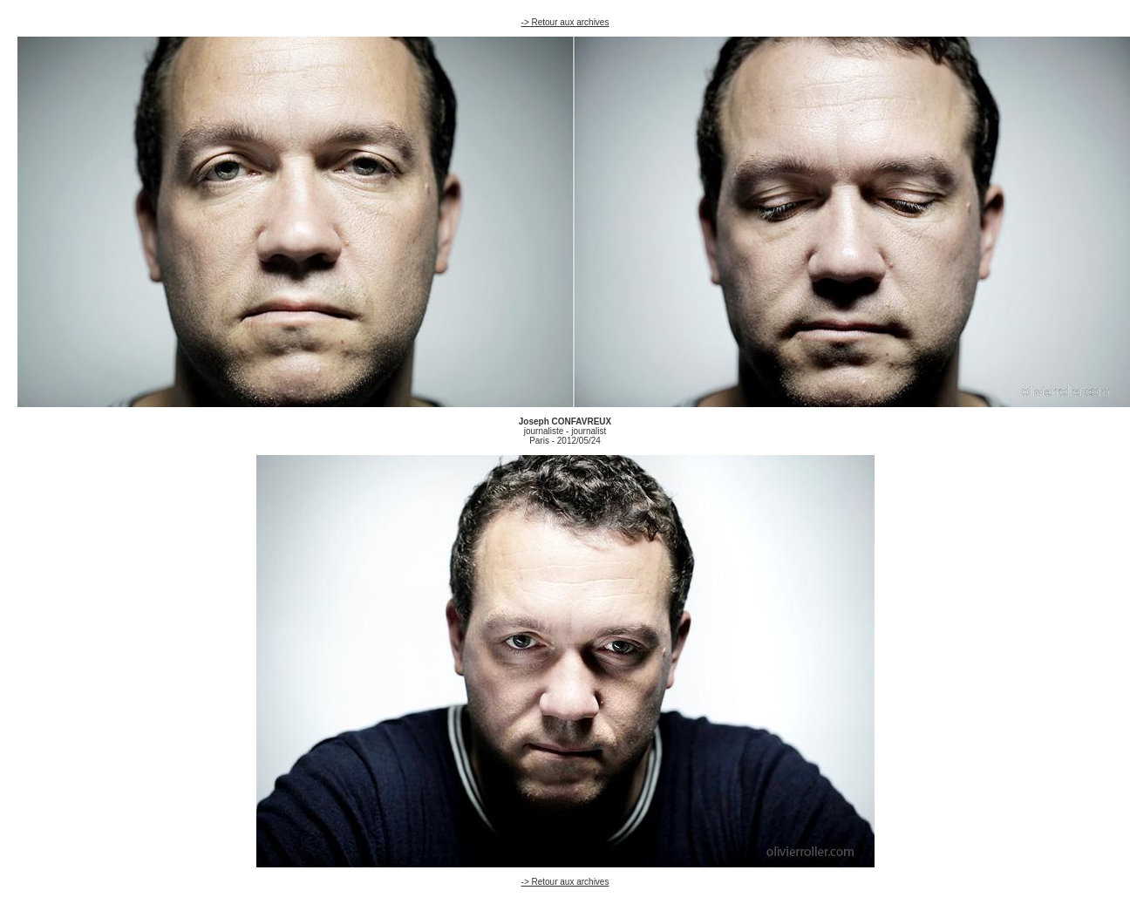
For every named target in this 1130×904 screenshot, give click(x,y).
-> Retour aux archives (565, 22)
